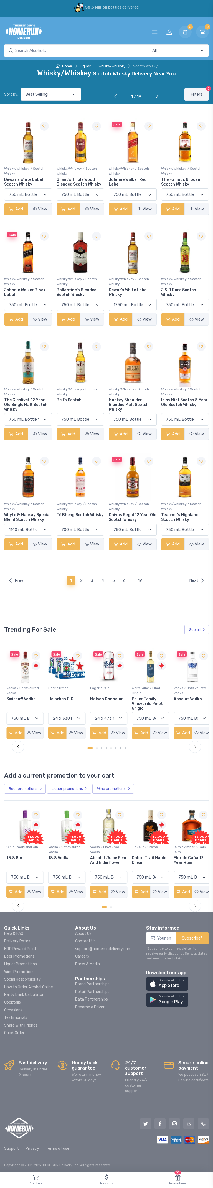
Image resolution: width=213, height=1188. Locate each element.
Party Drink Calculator (24, 993)
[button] (167, 982)
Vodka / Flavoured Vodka (144, 848)
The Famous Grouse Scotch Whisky (180, 182)
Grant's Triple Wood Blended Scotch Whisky (79, 182)
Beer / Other (98, 687)
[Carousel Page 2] (97, 747)
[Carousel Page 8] (125, 747)
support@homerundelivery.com (103, 947)
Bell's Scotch (69, 400)
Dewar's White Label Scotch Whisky (23, 182)
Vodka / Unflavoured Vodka (63, 689)
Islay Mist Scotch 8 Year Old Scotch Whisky (184, 402)
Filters (200, 92)
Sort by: (11, 94)
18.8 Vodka (99, 856)
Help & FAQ (13, 932)
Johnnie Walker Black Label (24, 292)
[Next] (155, 96)
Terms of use (57, 1146)
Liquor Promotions (20, 962)
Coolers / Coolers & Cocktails (21, 848)
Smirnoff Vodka (62, 698)
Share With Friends (20, 1023)
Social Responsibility (22, 978)
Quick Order (14, 1031)
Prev (15, 580)
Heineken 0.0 (101, 698)
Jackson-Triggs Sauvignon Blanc (22, 700)
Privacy (32, 1146)
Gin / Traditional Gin (63, 845)
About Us (83, 932)
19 (140, 580)
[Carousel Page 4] (106, 747)
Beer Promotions (19, 955)
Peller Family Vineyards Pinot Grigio (186, 703)
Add (16, 209)
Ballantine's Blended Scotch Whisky (77, 292)
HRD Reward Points (21, 947)
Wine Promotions (19, 970)
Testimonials (15, 1016)
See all (197, 630)
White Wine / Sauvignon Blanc (19, 689)
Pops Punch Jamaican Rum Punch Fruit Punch (24, 861)
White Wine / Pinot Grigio (185, 689)
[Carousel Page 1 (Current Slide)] (90, 747)
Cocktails (12, 1000)
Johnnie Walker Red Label (128, 182)
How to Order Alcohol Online (28, 985)
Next (197, 580)
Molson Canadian (146, 698)
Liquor (85, 66)
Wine (113, 788)
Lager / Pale (139, 687)
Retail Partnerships (92, 990)
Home (64, 66)
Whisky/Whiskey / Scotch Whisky (24, 171)
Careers (82, 955)
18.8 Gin (55, 856)
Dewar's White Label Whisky (128, 292)
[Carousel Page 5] (111, 747)
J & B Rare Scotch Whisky (178, 292)
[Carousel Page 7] (120, 747)
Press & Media (87, 962)
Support (11, 1146)
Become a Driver (90, 1005)
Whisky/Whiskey (111, 66)
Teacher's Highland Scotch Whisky (180, 517)
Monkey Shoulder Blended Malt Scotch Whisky (129, 405)
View (40, 209)
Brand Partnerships (92, 982)
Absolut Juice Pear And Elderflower (143, 861)
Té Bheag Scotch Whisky (80, 514)
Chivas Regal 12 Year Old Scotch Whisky (132, 517)
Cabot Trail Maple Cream (188, 859)
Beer (25, 788)
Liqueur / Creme (184, 845)
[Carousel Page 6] (115, 747)
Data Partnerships (91, 998)
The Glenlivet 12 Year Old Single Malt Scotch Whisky (25, 405)
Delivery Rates (17, 939)
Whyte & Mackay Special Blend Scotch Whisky (27, 517)
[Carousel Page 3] (101, 747)
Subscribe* (192, 936)
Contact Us (85, 939)
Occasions (13, 1008)
